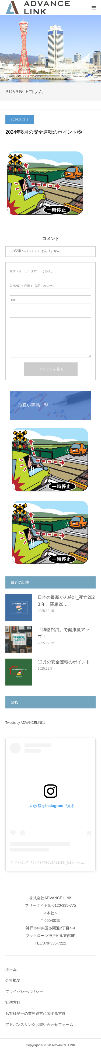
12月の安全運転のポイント (64, 662)
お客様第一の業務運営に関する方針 (35, 1013)
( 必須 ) (31, 271)
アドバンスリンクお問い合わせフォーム (39, 1024)
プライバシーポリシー (24, 991)
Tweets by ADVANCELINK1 (25, 723)
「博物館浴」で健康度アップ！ (63, 633)
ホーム (11, 969)
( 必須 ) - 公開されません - (33, 285)
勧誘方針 (12, 1002)
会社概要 (12, 980)
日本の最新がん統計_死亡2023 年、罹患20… (66, 601)
